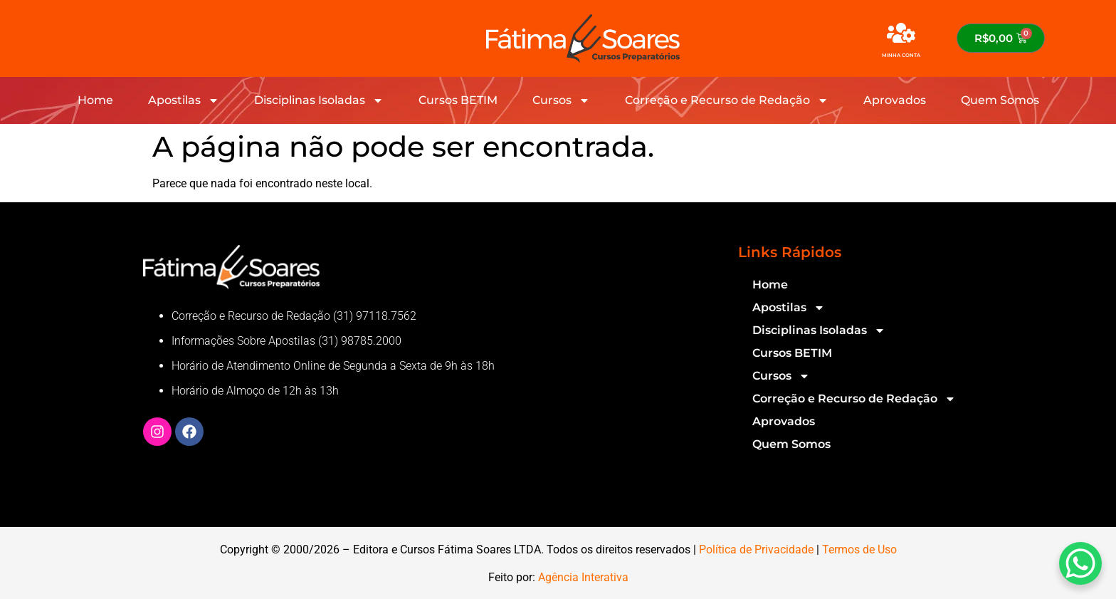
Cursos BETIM (458, 100)
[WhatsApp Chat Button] (1080, 563)
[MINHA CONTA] (901, 33)
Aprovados (894, 100)
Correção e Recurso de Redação (726, 100)
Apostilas (183, 100)
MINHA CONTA (901, 55)
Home (95, 100)
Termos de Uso (859, 549)
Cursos (561, 100)
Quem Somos (1000, 100)
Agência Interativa (583, 577)
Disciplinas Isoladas (319, 100)
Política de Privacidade (756, 549)
